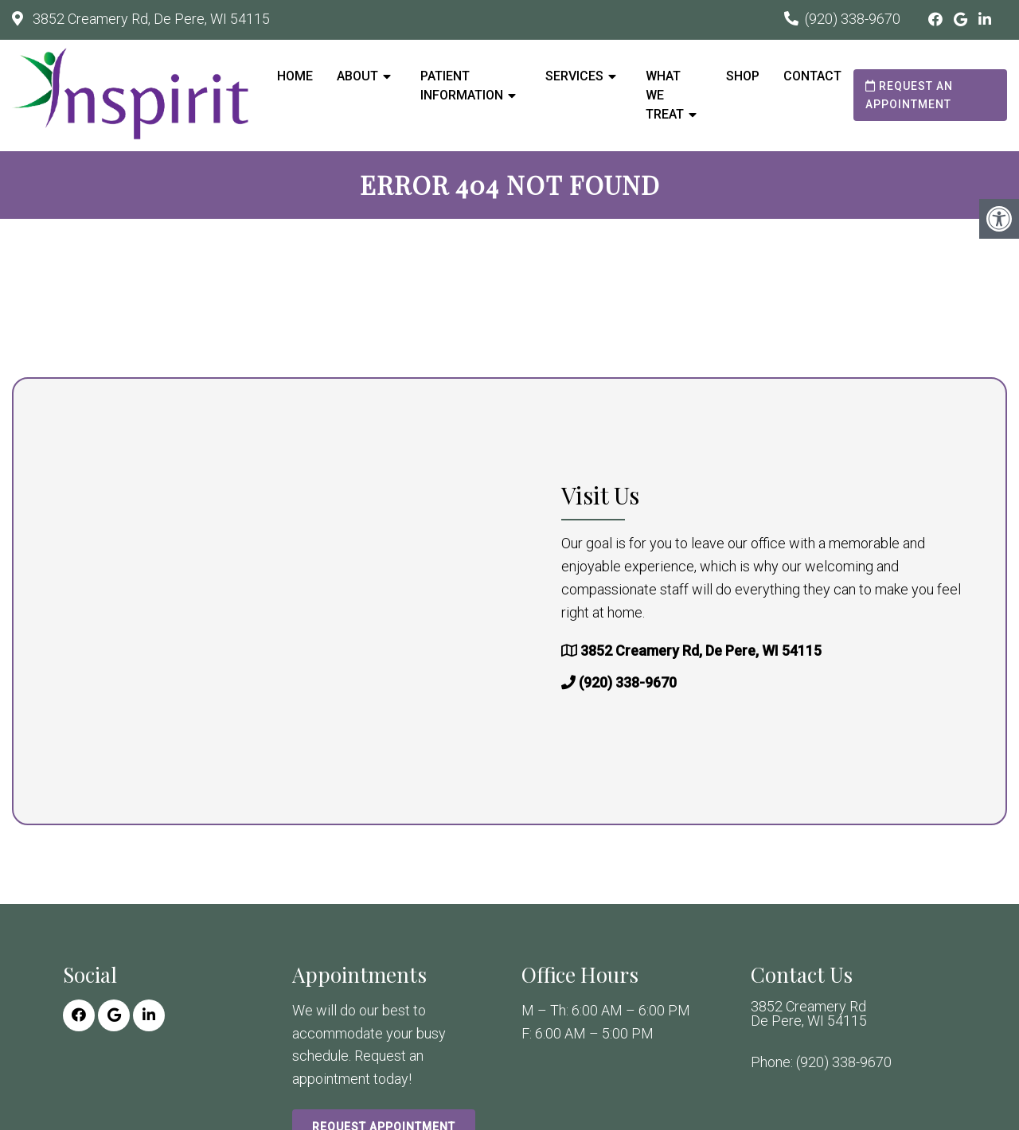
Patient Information (461, 85)
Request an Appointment (909, 95)
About (357, 76)
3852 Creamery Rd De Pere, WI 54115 (809, 1013)
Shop (742, 76)
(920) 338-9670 (852, 18)
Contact (812, 76)
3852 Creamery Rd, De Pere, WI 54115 (149, 18)
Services (574, 76)
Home (295, 76)
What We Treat (665, 95)
